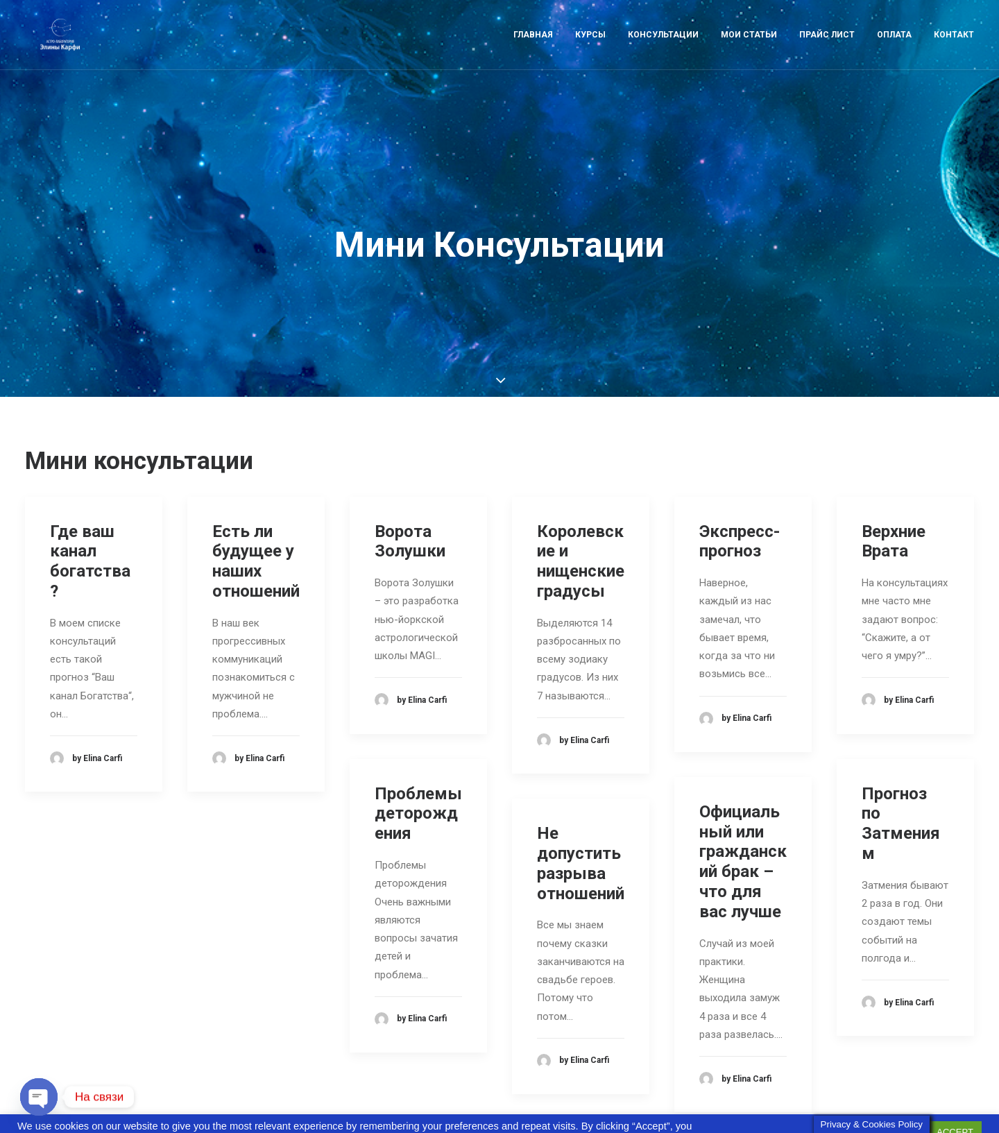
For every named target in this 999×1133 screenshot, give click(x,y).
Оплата (894, 46)
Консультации (663, 46)
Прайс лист (827, 46)
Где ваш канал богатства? (90, 498)
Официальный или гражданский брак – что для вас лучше (743, 799)
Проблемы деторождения (418, 751)
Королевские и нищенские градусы (580, 498)
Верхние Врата (893, 478)
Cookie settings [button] (883, 1109)
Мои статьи (749, 46)
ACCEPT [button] (955, 1109)
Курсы (590, 46)
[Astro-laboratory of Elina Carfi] (59, 46)
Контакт (954, 46)
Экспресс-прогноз (739, 478)
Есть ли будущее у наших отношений (256, 498)
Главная (533, 46)
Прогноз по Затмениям (901, 760)
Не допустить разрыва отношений (580, 800)
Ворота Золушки (410, 478)
